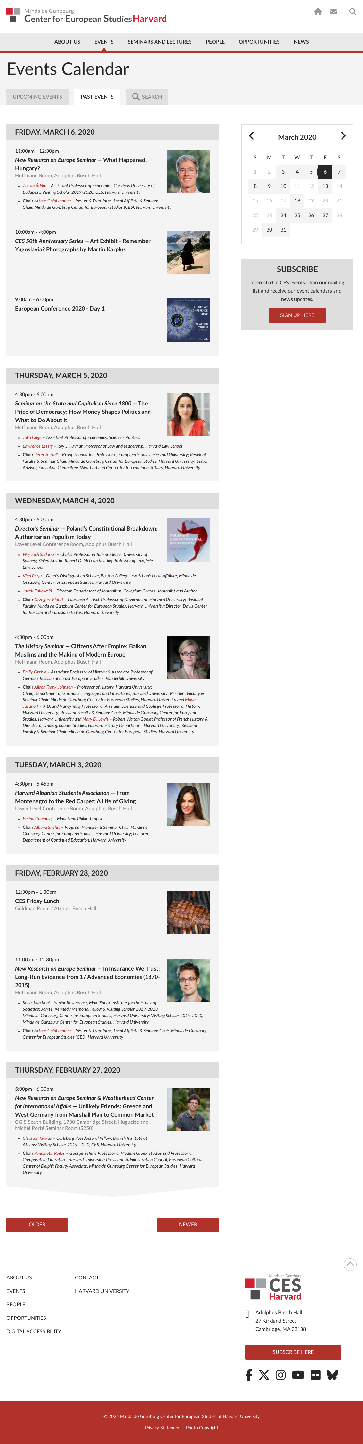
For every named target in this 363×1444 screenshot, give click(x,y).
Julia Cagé (32, 438)
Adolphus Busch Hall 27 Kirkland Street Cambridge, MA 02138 (280, 1321)
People (215, 42)
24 (283, 215)
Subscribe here (293, 1352)
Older (38, 1225)
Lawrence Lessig (38, 446)
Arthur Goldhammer (52, 201)
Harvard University (102, 1291)
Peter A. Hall (46, 455)
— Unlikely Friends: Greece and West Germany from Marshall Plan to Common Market (84, 1107)
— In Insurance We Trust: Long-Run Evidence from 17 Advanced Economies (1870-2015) (87, 977)
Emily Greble (34, 672)
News (301, 42)
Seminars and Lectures (160, 42)
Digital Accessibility (33, 1331)
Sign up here (297, 315)
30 (269, 230)
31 (283, 230)
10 (283, 186)
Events (104, 42)
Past (97, 97)
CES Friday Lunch (37, 901)
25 (297, 215)
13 (325, 186)
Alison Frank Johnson (53, 687)
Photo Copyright (202, 1428)
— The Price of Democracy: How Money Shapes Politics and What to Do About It (83, 412)
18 (297, 200)
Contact (87, 1278)
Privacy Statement (163, 1428)
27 (325, 215)
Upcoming (37, 97)
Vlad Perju (32, 576)
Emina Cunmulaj (37, 819)
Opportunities (259, 42)
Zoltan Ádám (34, 186)
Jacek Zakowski (37, 591)
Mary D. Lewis (95, 719)
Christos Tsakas (37, 1138)
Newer (187, 1225)
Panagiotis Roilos (49, 1153)
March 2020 (297, 137)
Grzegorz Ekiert (48, 600)
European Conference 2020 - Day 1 (60, 309)
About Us (67, 42)
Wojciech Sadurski (39, 554)
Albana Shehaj (47, 827)
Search (148, 97)
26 (311, 215)
